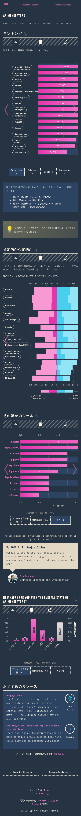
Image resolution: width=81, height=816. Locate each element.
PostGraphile (21, 97)
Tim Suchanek (12, 578)
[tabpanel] (40, 125)
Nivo (46, 790)
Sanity (18, 85)
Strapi (18, 128)
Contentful (20, 116)
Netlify (43, 793)
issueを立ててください (47, 800)
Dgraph (18, 79)
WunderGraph (21, 134)
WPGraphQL (20, 109)
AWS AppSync (21, 152)
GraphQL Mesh (21, 73)
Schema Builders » (60, 772)
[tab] (16, 42)
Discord (36, 804)
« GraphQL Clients (21, 772)
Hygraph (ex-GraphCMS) (26, 91)
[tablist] (40, 42)
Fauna (17, 140)
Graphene (19, 146)
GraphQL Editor (22, 67)
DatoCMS (18, 122)
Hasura (18, 103)
